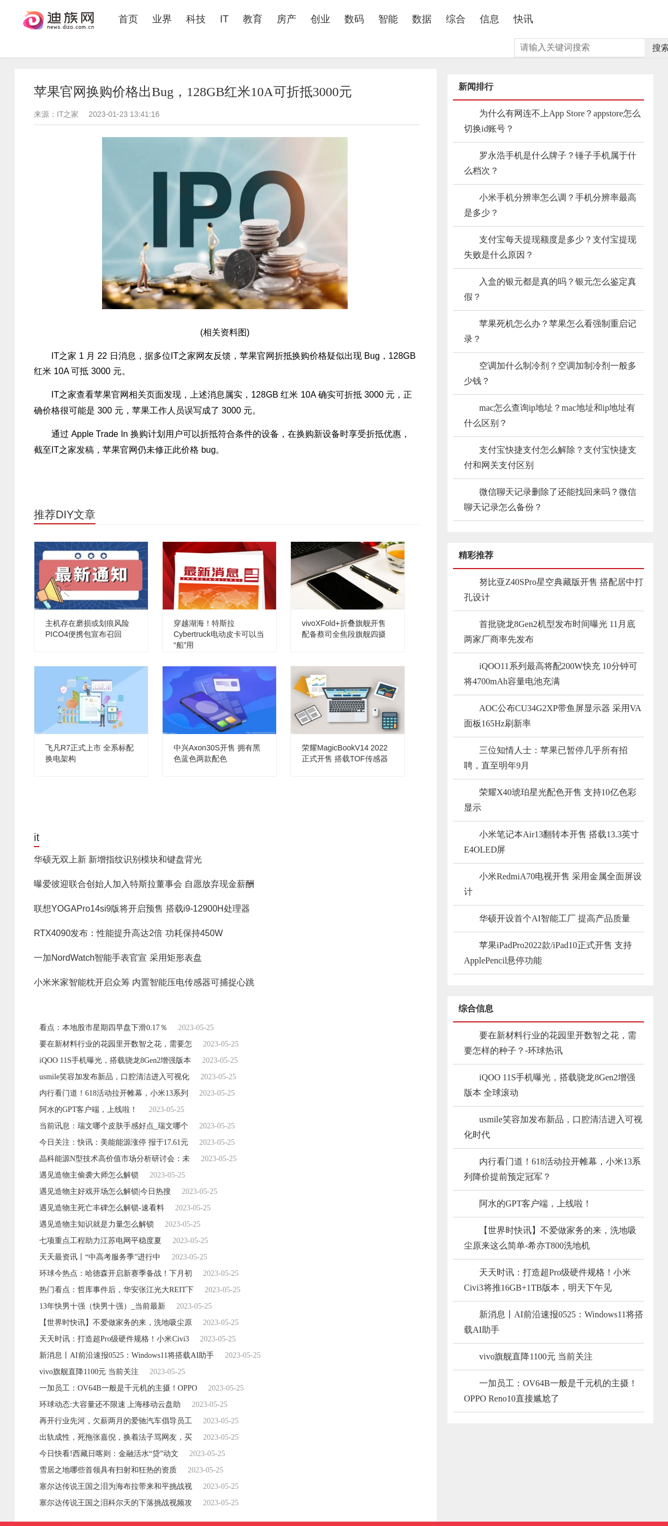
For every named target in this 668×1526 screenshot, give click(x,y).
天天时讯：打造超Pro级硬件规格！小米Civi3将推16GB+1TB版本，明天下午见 (547, 1280)
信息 (489, 19)
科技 (196, 19)
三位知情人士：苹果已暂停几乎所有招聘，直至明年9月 (546, 758)
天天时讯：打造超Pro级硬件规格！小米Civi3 (114, 1339)
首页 (131, 19)
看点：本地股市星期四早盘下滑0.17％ (103, 1028)
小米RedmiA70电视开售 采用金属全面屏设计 (553, 884)
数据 (422, 19)
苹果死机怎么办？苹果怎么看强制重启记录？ (550, 331)
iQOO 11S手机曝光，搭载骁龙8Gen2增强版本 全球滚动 (549, 1085)
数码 (354, 19)
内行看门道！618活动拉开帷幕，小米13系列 (113, 1093)
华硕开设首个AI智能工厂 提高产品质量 (554, 918)
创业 (320, 19)
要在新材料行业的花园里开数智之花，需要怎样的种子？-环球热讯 (550, 1043)
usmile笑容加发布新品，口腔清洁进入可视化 (114, 1077)
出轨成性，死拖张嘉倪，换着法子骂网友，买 (115, 1437)
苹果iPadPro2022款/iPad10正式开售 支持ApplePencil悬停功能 (548, 953)
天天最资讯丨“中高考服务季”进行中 (99, 1257)
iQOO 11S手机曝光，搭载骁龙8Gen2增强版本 (115, 1060)
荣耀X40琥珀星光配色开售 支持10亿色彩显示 (550, 800)
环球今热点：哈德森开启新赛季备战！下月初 (115, 1273)
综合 (456, 19)
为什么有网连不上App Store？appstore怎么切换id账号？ (552, 121)
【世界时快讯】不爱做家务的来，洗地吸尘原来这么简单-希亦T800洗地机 (550, 1238)
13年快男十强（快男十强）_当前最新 (102, 1306)
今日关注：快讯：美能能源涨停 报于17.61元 (113, 1142)
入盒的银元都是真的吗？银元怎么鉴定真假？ (550, 289)
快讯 (523, 19)
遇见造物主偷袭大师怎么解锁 (89, 1175)
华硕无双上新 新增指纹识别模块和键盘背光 (118, 859)
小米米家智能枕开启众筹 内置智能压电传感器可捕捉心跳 (144, 982)
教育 (253, 19)
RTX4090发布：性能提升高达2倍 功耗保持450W (128, 933)
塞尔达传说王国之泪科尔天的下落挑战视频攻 (115, 1503)
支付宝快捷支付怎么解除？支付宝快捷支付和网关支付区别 (550, 457)
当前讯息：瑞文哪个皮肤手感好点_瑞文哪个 (113, 1126)
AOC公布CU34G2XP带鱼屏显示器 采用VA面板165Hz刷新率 (552, 715)
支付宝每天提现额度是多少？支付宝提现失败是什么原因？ (550, 247)
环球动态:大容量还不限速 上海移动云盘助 (110, 1404)
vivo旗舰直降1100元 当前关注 (89, 1372)
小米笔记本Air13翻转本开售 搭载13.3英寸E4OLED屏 (551, 842)
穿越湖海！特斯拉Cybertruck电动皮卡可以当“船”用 (219, 634)
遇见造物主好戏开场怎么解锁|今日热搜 (105, 1191)
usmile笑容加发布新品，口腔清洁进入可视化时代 (553, 1127)
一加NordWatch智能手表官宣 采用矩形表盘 (118, 957)
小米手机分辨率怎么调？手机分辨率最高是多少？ (550, 205)
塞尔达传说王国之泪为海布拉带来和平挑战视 (115, 1486)
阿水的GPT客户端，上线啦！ (88, 1109)
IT (224, 19)
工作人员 (105, 472)
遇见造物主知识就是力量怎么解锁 (96, 1224)
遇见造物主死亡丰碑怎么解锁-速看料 (101, 1208)
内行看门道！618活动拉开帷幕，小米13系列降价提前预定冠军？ (552, 1169)
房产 (286, 19)
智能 (388, 19)
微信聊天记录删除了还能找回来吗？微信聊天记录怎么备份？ (550, 499)
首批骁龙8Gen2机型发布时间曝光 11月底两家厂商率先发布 (549, 631)
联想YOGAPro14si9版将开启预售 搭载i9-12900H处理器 (142, 908)
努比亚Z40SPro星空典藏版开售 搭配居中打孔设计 (553, 589)
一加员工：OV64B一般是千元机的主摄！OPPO (118, 1388)
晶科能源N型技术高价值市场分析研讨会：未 (114, 1159)
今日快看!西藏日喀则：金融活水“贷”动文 (108, 1454)
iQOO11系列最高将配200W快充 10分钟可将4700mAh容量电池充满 (550, 673)
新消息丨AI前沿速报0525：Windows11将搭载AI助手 (126, 1355)
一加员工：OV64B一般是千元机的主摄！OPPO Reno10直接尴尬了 (550, 1391)
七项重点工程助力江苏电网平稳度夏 (100, 1241)
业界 (162, 19)
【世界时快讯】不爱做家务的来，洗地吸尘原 (115, 1322)
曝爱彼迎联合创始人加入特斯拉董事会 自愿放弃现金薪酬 (144, 884)
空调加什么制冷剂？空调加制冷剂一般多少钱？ (550, 373)
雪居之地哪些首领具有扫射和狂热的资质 (108, 1470)
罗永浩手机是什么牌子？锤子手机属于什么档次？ (550, 163)
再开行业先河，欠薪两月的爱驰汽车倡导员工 (115, 1421)
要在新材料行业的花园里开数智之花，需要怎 (115, 1044)
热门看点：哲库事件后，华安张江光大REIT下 (116, 1290)
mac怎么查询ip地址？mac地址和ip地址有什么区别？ (549, 415)
